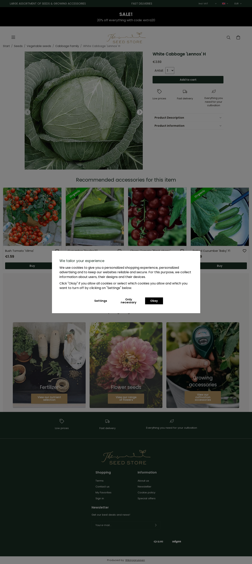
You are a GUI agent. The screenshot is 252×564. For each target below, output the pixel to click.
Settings (100, 301)
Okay (154, 301)
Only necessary (128, 300)
